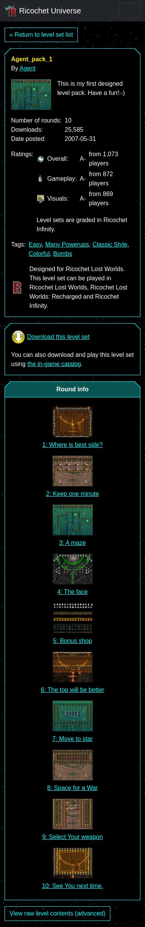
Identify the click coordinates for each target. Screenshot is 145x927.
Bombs (62, 253)
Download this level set (50, 337)
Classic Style (109, 244)
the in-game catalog (54, 364)
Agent (27, 68)
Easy (35, 244)
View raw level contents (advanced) (57, 913)
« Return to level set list (41, 34)
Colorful (39, 253)
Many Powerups (67, 244)
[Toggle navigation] (129, 10)
